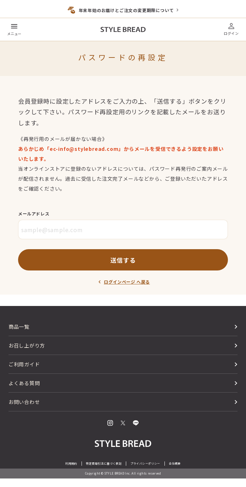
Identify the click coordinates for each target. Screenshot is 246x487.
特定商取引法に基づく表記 (104, 463)
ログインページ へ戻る (127, 282)
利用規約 (71, 463)
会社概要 (175, 463)
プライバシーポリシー (145, 463)
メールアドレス (33, 213)
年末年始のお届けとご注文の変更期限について (126, 10)
